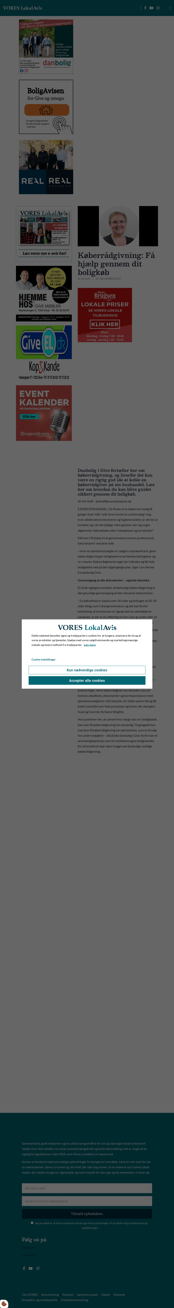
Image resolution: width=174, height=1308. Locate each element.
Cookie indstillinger (44, 659)
